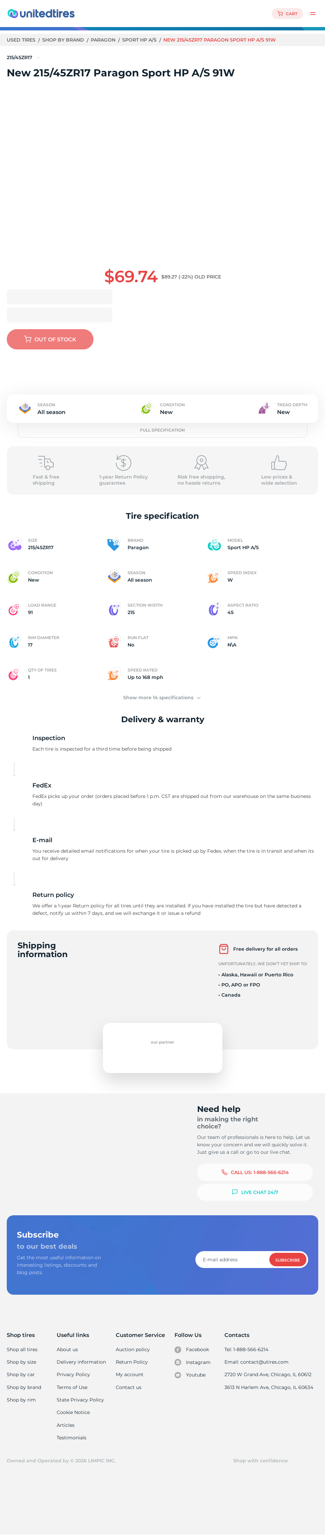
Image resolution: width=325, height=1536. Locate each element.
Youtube (191, 1375)
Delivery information (81, 1362)
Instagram (193, 1362)
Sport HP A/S (141, 40)
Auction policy (133, 1349)
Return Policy (131, 1362)
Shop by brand (64, 40)
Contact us (128, 1387)
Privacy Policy (73, 1375)
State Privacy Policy (80, 1400)
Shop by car (20, 1375)
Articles (66, 1425)
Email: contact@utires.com (257, 1362)
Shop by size (21, 1362)
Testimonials (72, 1438)
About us (67, 1349)
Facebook (192, 1349)
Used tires (22, 40)
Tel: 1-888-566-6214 (247, 1349)
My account (129, 1375)
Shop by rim (21, 1400)
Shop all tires (22, 1349)
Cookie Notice (73, 1413)
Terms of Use (72, 1387)
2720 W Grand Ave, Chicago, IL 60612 (268, 1375)
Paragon (104, 40)
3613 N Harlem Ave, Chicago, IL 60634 (269, 1387)
